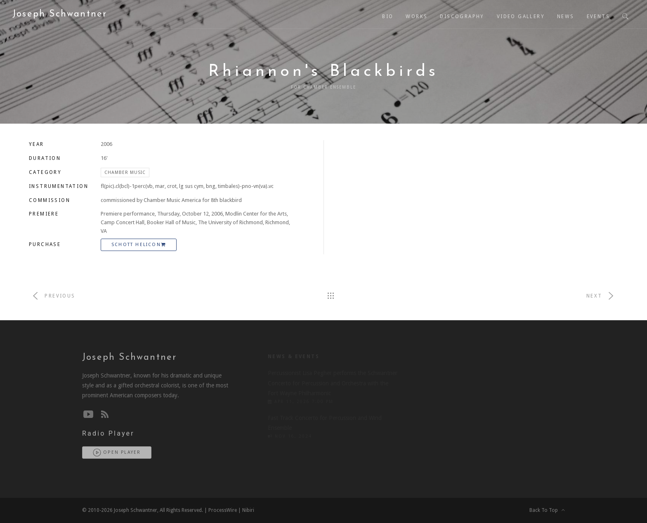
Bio (387, 16)
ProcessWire (222, 510)
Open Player (117, 452)
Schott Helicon (138, 244)
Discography (462, 16)
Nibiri (248, 510)
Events (598, 16)
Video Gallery (521, 16)
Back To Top (547, 510)
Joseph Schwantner (59, 14)
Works (416, 16)
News (565, 16)
